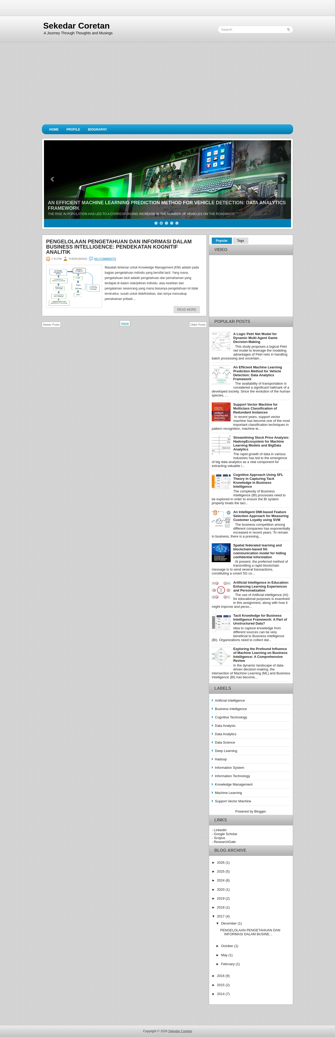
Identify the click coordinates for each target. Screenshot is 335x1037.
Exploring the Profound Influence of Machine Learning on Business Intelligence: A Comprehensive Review (260, 655)
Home (54, 129)
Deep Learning (226, 751)
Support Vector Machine (233, 801)
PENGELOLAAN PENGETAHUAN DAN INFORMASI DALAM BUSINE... (250, 932)
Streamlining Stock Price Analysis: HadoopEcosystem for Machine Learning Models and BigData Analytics (261, 443)
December (229, 923)
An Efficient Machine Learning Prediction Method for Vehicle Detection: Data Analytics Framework (257, 373)
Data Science (225, 742)
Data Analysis (225, 726)
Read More (186, 309)
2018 (221, 907)
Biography (97, 129)
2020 (221, 889)
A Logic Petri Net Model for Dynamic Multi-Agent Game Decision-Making (255, 338)
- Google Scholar (224, 834)
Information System (229, 768)
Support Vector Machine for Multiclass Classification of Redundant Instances (255, 408)
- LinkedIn (219, 830)
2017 (221, 916)
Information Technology (232, 776)
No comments (105, 258)
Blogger (260, 811)
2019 (221, 898)
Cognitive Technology (231, 717)
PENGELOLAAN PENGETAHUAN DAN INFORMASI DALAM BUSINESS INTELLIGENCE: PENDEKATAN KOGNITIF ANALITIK (119, 247)
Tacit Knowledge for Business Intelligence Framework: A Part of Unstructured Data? (260, 619)
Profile (73, 129)
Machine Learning (228, 793)
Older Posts (198, 324)
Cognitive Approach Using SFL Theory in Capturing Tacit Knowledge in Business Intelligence (258, 480)
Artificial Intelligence (230, 700)
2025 (221, 871)
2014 (221, 994)
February (228, 964)
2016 (221, 976)
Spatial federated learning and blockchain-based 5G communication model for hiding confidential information (259, 551)
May (224, 955)
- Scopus (218, 838)
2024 (221, 880)
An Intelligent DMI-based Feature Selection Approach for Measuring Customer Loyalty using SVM (260, 516)
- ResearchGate (224, 842)
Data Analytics (225, 734)
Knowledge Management (234, 784)
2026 (221, 862)
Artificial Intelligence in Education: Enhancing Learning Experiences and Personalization (261, 586)
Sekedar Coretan (76, 25)
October (227, 946)
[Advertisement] (167, 85)
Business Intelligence (231, 709)
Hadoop (221, 759)
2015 (221, 985)
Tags (240, 241)
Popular (222, 241)
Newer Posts (51, 324)
